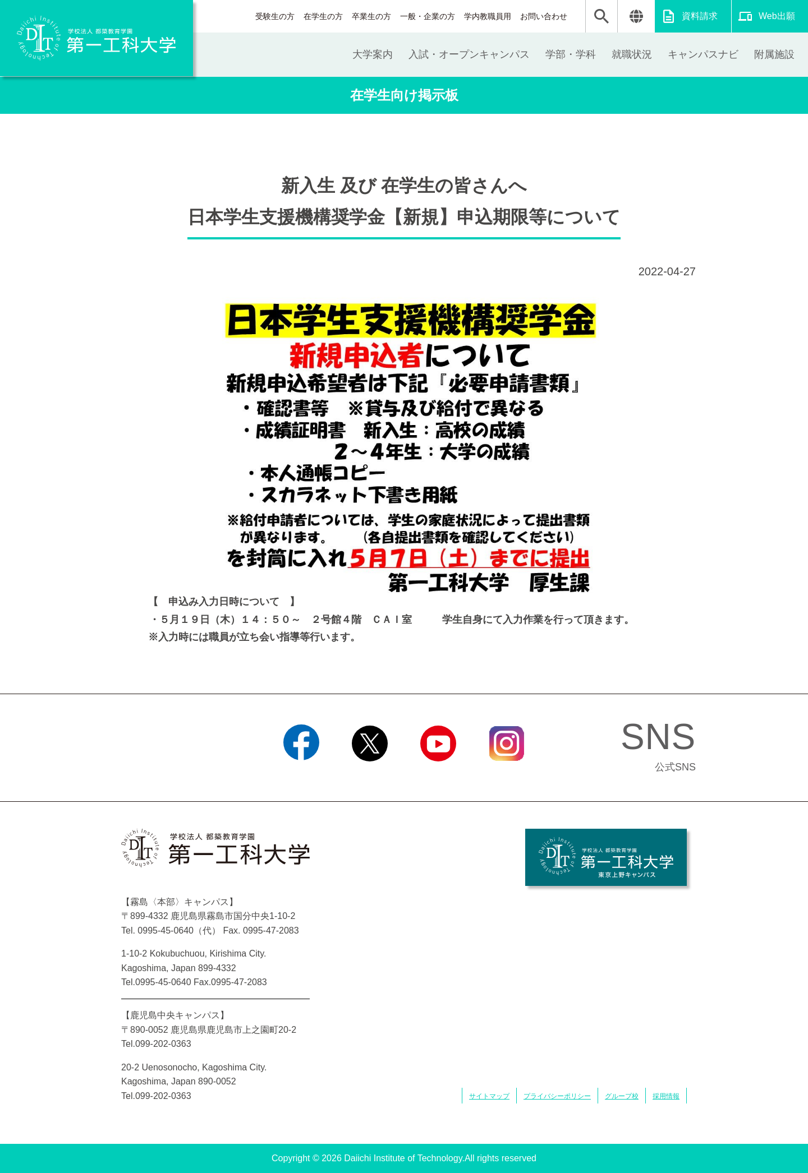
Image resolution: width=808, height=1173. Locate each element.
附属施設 (774, 54)
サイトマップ (489, 1096)
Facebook (301, 775)
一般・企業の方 (427, 16)
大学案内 (372, 54)
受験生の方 (275, 16)
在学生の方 (323, 16)
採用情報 (666, 1096)
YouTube (438, 775)
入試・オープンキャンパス (469, 54)
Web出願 (777, 16)
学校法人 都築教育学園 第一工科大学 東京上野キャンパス (606, 857)
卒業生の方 (371, 16)
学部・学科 (570, 54)
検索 (601, 16)
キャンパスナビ (703, 54)
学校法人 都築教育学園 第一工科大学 (96, 38)
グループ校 (622, 1096)
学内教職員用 (487, 16)
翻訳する (636, 16)
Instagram (506, 775)
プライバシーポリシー (557, 1096)
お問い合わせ (543, 16)
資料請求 (700, 16)
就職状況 (632, 54)
